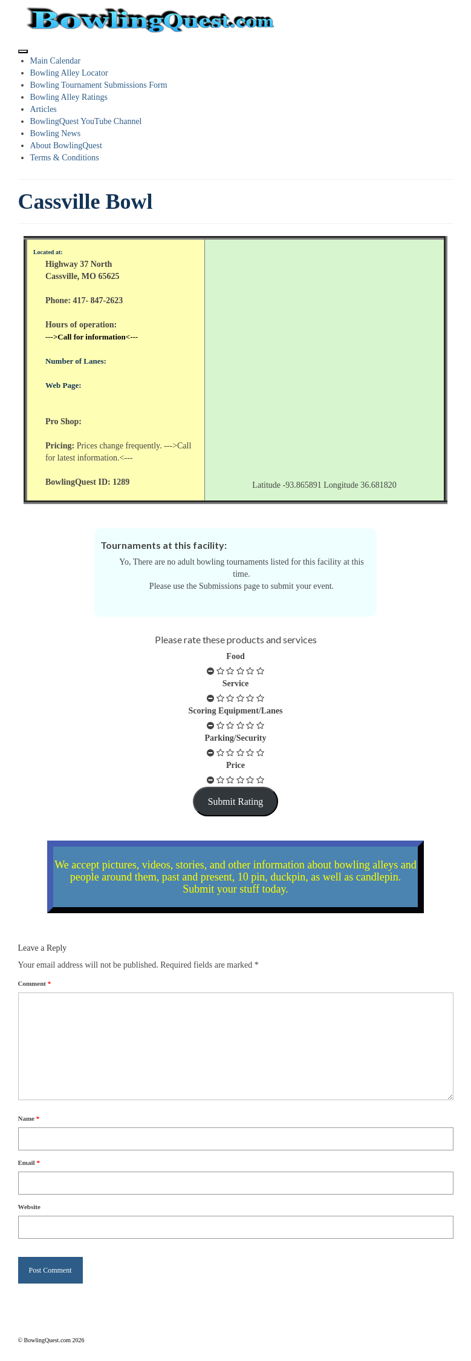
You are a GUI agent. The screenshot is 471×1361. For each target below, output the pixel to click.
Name (29, 1118)
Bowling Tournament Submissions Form (98, 85)
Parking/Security (236, 738)
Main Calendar (55, 60)
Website (29, 1206)
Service (236, 683)
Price (235, 765)
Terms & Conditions (64, 157)
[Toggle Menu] (23, 51)
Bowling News (55, 133)
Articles (43, 109)
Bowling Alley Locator (69, 72)
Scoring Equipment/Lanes (236, 710)
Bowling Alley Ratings (69, 97)
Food (235, 656)
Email (29, 1162)
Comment (34, 983)
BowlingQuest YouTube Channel (86, 121)
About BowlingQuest (66, 145)
